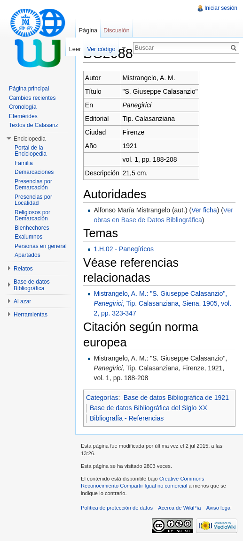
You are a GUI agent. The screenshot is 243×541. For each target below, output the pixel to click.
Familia (24, 163)
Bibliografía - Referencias (127, 418)
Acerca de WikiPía (179, 508)
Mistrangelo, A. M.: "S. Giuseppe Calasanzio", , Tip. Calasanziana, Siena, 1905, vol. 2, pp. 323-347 (162, 303)
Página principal (29, 88)
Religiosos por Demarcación (32, 215)
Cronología (23, 107)
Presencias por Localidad (33, 200)
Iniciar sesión (220, 8)
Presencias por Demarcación (33, 184)
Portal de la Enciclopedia (31, 151)
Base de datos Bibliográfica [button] (32, 285)
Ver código (101, 49)
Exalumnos (28, 236)
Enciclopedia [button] (30, 138)
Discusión (116, 30)
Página (87, 30)
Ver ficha (204, 210)
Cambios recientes (32, 98)
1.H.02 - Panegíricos (124, 249)
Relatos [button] (23, 268)
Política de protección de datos (117, 508)
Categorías (102, 397)
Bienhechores (32, 228)
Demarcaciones (34, 172)
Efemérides (23, 116)
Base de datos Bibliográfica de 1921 (176, 397)
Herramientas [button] (30, 314)
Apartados (27, 255)
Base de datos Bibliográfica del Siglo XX (148, 408)
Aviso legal (219, 508)
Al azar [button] (22, 301)
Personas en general (41, 246)
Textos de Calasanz (33, 125)
